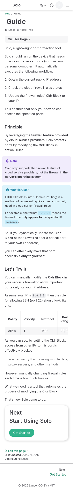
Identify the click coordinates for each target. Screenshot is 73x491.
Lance (11, 29)
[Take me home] (16, 5)
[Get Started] (36, 471)
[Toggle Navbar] (67, 5)
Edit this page (15, 450)
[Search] (59, 5)
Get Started (21, 433)
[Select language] (43, 5)
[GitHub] (51, 5)
